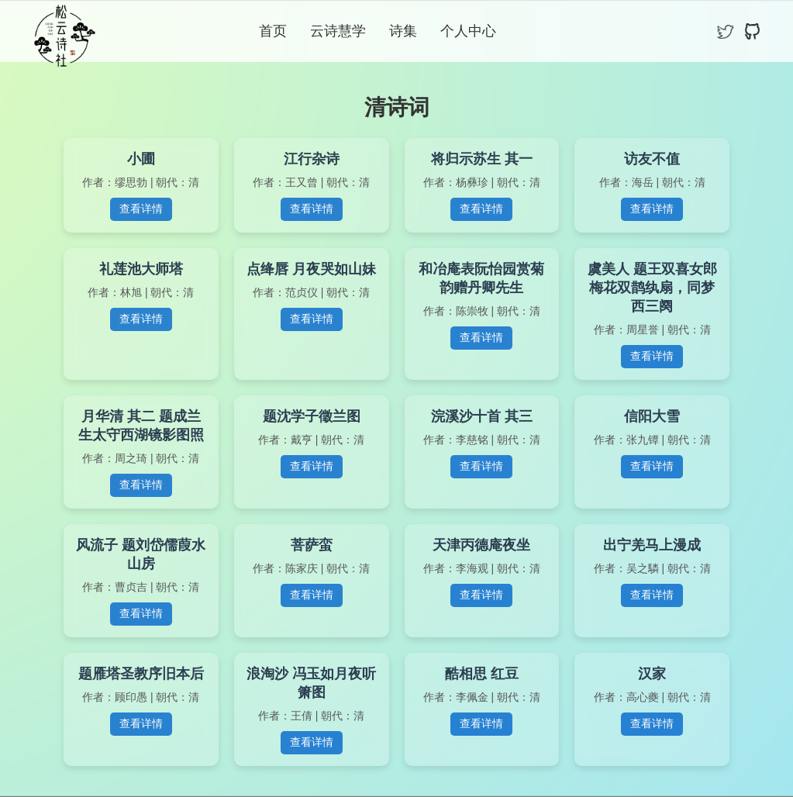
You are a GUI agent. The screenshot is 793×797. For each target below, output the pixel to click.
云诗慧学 (338, 31)
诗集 (403, 31)
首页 (273, 31)
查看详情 (141, 208)
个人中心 (468, 31)
